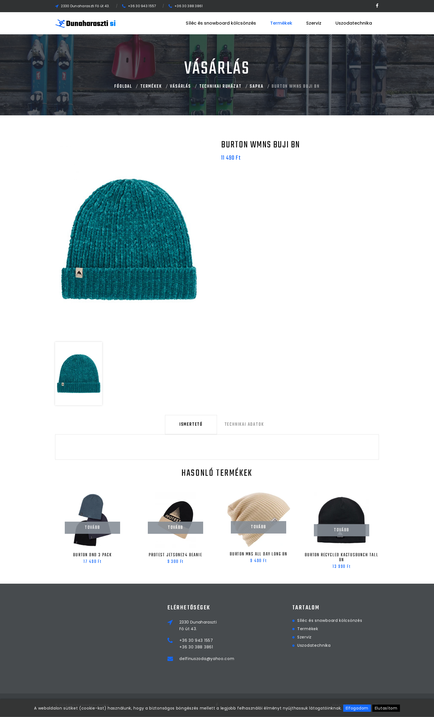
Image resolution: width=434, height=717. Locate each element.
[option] (128, 239)
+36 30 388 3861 (188, 6)
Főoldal (123, 86)
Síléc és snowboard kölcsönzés (221, 23)
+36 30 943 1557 (142, 6)
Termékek (281, 23)
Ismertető (191, 424)
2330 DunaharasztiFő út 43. (228, 626)
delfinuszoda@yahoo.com (237, 659)
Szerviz (313, 23)
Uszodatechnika (353, 23)
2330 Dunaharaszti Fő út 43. (85, 6)
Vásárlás (180, 86)
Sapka (256, 86)
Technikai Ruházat (220, 86)
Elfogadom (357, 708)
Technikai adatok (243, 424)
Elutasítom (386, 708)
